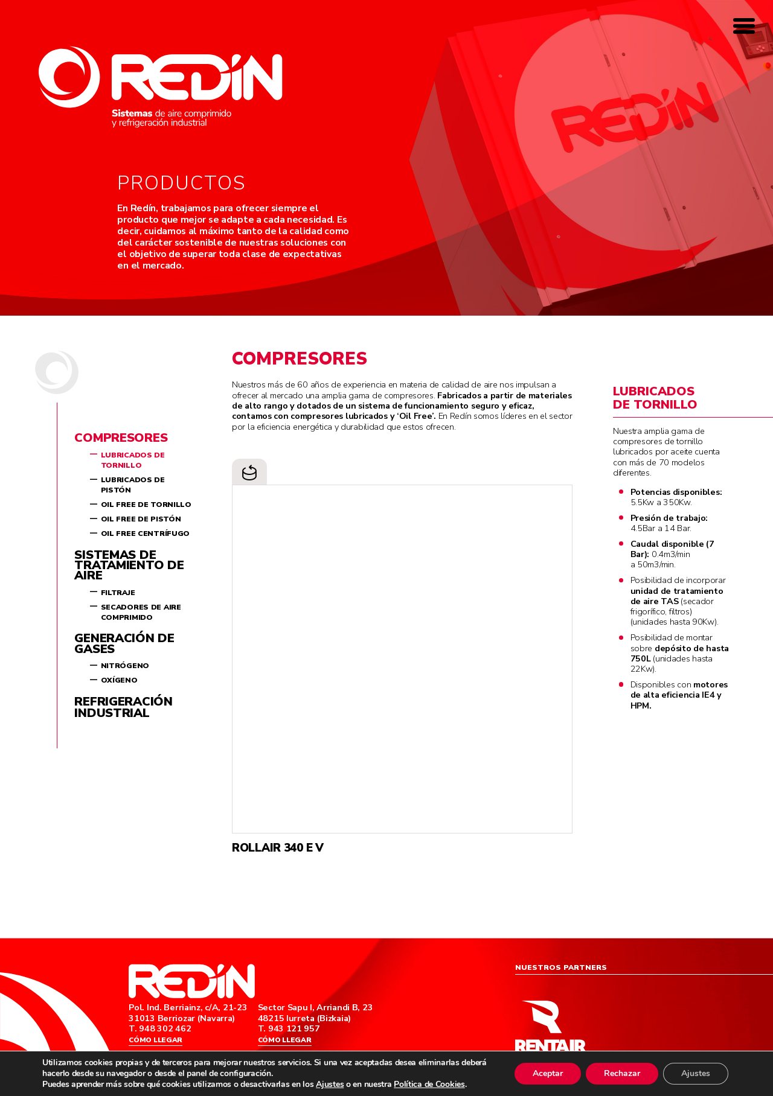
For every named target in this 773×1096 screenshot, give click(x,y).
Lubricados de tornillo (133, 460)
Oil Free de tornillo (146, 504)
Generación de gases (124, 643)
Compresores (120, 438)
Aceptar (548, 1073)
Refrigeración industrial (123, 707)
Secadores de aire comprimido (141, 612)
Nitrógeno (125, 666)
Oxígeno (119, 680)
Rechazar (622, 1073)
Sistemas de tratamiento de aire (129, 565)
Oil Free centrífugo (145, 533)
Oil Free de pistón (141, 519)
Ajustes (330, 1084)
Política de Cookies (429, 1084)
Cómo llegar (155, 1041)
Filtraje (118, 592)
